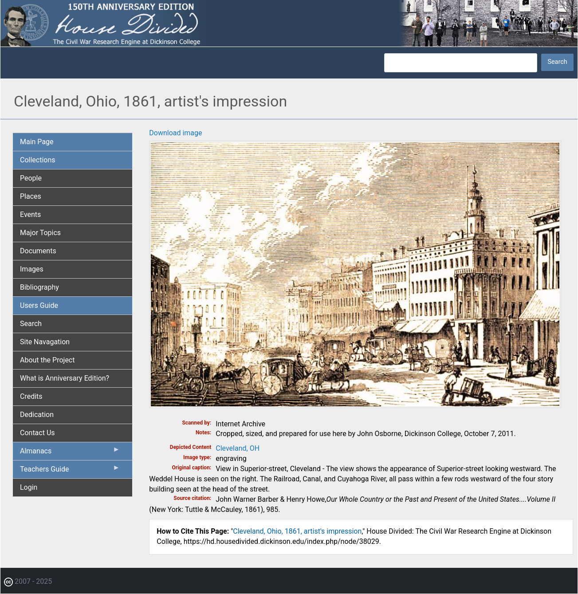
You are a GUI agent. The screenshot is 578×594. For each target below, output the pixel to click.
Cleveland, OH (238, 448)
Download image (175, 133)
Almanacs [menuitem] (70, 453)
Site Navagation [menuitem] (45, 342)
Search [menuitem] (31, 323)
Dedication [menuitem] (37, 414)
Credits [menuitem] (31, 396)
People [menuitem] (31, 178)
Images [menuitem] (31, 269)
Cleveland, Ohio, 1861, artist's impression (297, 531)
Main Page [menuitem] (37, 142)
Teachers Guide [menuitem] (70, 471)
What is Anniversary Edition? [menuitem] (64, 378)
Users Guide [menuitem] (39, 305)
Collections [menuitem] (37, 160)
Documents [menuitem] (38, 251)
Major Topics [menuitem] (40, 232)
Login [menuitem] (28, 487)
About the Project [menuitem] (47, 360)
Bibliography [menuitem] (39, 287)
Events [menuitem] (30, 214)
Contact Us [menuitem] (37, 433)
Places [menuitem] (30, 196)
